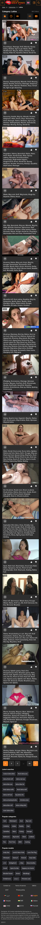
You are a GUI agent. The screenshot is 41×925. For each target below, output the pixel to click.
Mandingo (26, 873)
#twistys (27, 51)
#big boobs (24, 194)
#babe (5, 194)
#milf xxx (17, 603)
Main (3, 7)
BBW (20, 842)
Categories (12, 7)
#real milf (27, 677)
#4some (23, 336)
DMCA (34, 885)
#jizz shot (18, 529)
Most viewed (17, 16)
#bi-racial (10, 605)
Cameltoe (6, 831)
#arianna (14, 346)
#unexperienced (8, 638)
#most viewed (18, 494)
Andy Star (6, 852)
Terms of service (20, 885)
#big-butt (6, 722)
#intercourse (7, 389)
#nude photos (8, 492)
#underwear (11, 719)
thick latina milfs (8, 789)
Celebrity (6, 826)
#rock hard (28, 566)
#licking (6, 461)
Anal (21, 821)
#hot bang (31, 338)
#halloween (7, 716)
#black (5, 603)
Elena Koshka (31, 863)
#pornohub (21, 153)
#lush (28, 420)
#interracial (25, 340)
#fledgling (6, 381)
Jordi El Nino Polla (18, 852)
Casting (27, 842)
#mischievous (14, 387)
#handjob (6, 303)
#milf (21, 47)
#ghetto (15, 683)
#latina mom (7, 340)
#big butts (28, 455)
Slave (24, 837)
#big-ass (12, 383)
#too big (6, 642)
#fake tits (12, 53)
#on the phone (8, 490)
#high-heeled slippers (20, 159)
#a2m (22, 453)
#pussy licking (19, 455)
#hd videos (15, 525)
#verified (19, 383)
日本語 (7, 906)
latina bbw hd (20, 784)
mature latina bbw (9, 774)
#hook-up (6, 334)
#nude (29, 492)
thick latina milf (22, 789)
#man (21, 525)
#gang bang (17, 340)
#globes (34, 451)
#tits (4, 225)
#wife (16, 270)
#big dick (6, 348)
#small (10, 451)
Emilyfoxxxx (7, 879)
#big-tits (28, 418)
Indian (14, 826)
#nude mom (18, 490)
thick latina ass (22, 774)
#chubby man (28, 525)
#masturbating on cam (16, 634)
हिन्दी (20, 901)
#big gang (17, 352)
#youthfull (20, 385)
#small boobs (17, 155)
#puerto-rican (13, 418)
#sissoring (18, 88)
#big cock (11, 194)
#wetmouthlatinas (9, 752)
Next (35, 763)
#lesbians (23, 85)
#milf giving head (29, 531)
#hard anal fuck (8, 455)
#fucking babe (8, 570)
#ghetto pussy (18, 675)
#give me (20, 533)
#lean (25, 155)
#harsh (12, 231)
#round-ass (33, 719)
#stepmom (33, 84)
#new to (13, 496)
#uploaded (6, 525)
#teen (30, 49)
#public (24, 301)
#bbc (18, 752)
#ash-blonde (31, 123)
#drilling (6, 537)
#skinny (14, 153)
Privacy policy (20, 890)
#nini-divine (23, 717)
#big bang (13, 334)
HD (36, 16)
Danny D (15, 858)
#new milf (6, 527)
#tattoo (11, 750)
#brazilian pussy (29, 681)
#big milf (28, 634)
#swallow (26, 299)
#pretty (14, 301)
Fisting (21, 831)
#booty (12, 266)
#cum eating (18, 299)
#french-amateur (15, 714)
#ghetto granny (15, 671)
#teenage (16, 47)
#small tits (32, 53)
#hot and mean (17, 233)
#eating (25, 461)
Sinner (18, 873)
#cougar (6, 264)
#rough (18, 231)
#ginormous (26, 227)
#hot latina (31, 342)
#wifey (34, 266)
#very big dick (23, 346)
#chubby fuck (11, 533)
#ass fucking (7, 459)
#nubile (13, 116)
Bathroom (6, 837)
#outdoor (6, 268)
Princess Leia (26, 879)
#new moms (30, 350)
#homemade (31, 383)
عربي (7, 895)
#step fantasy (26, 229)
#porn (19, 301)
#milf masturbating (21, 640)
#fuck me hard (27, 568)
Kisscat (23, 858)
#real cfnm (25, 671)
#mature (6, 387)
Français (6, 901)
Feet (28, 826)
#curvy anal (17, 451)
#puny (17, 453)
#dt (22, 603)
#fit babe (14, 305)
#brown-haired (26, 268)
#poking (34, 387)
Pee (4, 842)
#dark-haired (29, 755)
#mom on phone (28, 490)
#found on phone (23, 496)
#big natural (23, 338)
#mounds (6, 231)
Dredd (5, 868)
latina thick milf (8, 779)
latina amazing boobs (10, 800)
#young (5, 53)
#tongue (28, 303)
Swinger (29, 831)
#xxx (4, 533)
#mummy (18, 84)
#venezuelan (7, 159)
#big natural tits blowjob (17, 344)
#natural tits (31, 336)
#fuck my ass (24, 457)
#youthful (19, 53)
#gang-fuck (7, 338)
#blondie (24, 82)
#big (8, 225)
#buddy (5, 385)
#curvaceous (15, 381)
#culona (6, 383)
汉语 (20, 895)
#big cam (22, 636)
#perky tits (21, 756)
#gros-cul (13, 722)
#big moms (22, 348)
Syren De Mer (14, 868)
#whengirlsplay (15, 82)
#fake (5, 227)
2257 (6, 890)
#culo (25, 262)
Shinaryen (6, 858)
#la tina (5, 344)
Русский (34, 906)
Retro (14, 831)
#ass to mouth (31, 459)
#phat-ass (19, 719)
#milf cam (18, 638)
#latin (5, 451)
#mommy (28, 266)
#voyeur (20, 305)
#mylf (19, 268)
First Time (12, 842)
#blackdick (27, 752)
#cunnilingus (7, 47)
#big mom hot (15, 336)
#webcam (11, 640)
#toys (30, 85)
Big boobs (16, 837)
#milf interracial (29, 603)
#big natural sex (21, 342)
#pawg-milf (15, 716)
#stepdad (27, 494)
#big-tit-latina (20, 420)
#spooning (13, 461)
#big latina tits (31, 344)
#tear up (23, 387)
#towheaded (27, 233)
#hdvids (11, 457)
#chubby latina (29, 533)
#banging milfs (8, 352)
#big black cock (32, 750)
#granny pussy (12, 679)
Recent (11, 16)
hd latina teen (24, 800)
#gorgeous (11, 568)
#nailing (28, 570)
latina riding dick (21, 805)
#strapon (18, 229)
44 (29, 763)
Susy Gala (32, 858)
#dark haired (7, 165)
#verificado (13, 385)
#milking (29, 636)
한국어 (20, 906)
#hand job (6, 756)
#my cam (25, 638)
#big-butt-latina (8, 422)
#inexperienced (8, 673)
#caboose (23, 716)
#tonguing (6, 755)
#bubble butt (7, 51)
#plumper (30, 381)
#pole (5, 566)
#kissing (34, 82)
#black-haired (20, 303)
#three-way (7, 346)
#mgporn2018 (8, 161)
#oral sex (33, 457)
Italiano (34, 901)
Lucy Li (16, 879)
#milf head (29, 535)
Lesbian (31, 837)
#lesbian (11, 49)
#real (16, 673)
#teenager (25, 84)
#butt (17, 266)
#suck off (16, 459)
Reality (21, 826)
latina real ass (20, 779)
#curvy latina (26, 451)
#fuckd (20, 681)
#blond (25, 53)
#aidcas (15, 636)
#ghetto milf (21, 679)
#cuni (33, 51)
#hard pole (21, 570)
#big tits (15, 51)
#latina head (13, 531)
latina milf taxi (7, 795)
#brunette (12, 157)
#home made (7, 675)
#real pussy (27, 675)
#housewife (23, 264)
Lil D (4, 863)
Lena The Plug (31, 852)
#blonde (27, 47)
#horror (5, 712)
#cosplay (12, 712)
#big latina (13, 348)
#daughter (6, 496)
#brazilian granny (24, 673)
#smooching (30, 118)
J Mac (22, 863)
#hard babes (20, 566)
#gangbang (32, 346)
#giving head (20, 535)
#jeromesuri (15, 601)
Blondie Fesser (8, 873)
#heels (10, 155)
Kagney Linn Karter (28, 868)
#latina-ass (15, 717)
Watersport (13, 821)
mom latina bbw (8, 810)
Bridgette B (12, 863)
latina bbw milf (8, 805)
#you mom (22, 492)
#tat (21, 752)
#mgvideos (7, 153)
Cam (4, 821)
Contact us (6, 885)
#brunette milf (8, 299)
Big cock (28, 821)
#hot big (21, 334)
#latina (21, 51)
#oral (29, 301)
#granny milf (7, 683)
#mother (11, 84)
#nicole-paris (11, 420)
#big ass (22, 225)
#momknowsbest (22, 157)
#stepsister (7, 301)
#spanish (6, 196)
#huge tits (31, 194)
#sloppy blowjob (31, 756)
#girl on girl (19, 49)
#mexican (17, 227)
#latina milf (26, 529)
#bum (20, 270)
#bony (13, 535)
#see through (15, 527)
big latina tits (20, 795)
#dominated (7, 233)
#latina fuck (11, 529)
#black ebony (24, 601)
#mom (18, 118)
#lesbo (25, 49)
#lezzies (6, 85)
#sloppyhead (19, 755)
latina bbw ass (7, 784)
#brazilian (10, 229)
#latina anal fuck (9, 453)
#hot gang (13, 350)
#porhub (11, 227)
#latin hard (11, 566)
